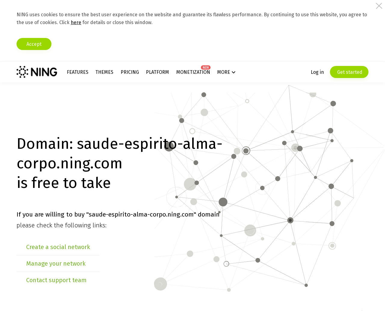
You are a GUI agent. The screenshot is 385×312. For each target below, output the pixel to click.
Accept (34, 44)
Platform (157, 72)
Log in (317, 72)
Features (77, 72)
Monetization (193, 72)
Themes (104, 72)
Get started (349, 72)
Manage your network (55, 263)
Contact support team (56, 280)
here (76, 22)
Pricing (130, 72)
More (223, 72)
